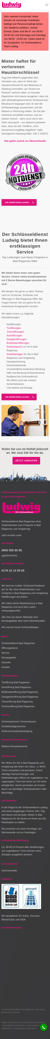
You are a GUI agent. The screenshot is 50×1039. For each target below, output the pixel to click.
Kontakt (5, 667)
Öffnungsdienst (9, 648)
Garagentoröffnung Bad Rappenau (19, 696)
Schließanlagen (15, 354)
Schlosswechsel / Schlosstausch (18, 721)
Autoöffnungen (14, 335)
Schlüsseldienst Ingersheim (24, 1028)
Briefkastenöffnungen (18, 343)
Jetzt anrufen (26, 460)
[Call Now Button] (43, 1027)
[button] (46, 5)
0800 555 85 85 (11, 550)
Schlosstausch (14, 346)
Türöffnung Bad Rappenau (15, 682)
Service (5, 652)
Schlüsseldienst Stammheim (13, 1025)
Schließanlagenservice (13, 726)
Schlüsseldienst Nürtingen (33, 1022)
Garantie (6, 662)
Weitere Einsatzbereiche (14, 746)
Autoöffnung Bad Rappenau (16, 687)
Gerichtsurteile (9, 870)
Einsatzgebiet (8, 657)
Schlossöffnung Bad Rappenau (18, 706)
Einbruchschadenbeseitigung (16, 731)
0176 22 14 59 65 (12, 570)
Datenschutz (6, 1012)
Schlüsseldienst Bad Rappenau (18, 643)
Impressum (39, 1009)
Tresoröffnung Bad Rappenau (17, 701)
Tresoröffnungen (15, 331)
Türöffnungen (14, 328)
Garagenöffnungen (17, 339)
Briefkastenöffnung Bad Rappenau (19, 692)
